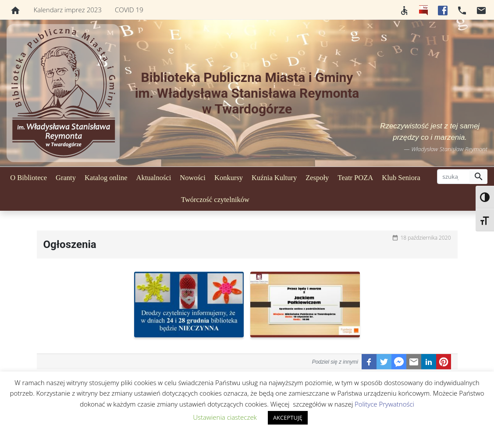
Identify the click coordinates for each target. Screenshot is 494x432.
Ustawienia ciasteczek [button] (225, 417)
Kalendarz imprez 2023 (68, 9)
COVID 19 (129, 9)
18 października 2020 (426, 237)
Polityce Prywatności (384, 404)
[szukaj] (453, 176)
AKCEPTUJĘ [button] (287, 417)
